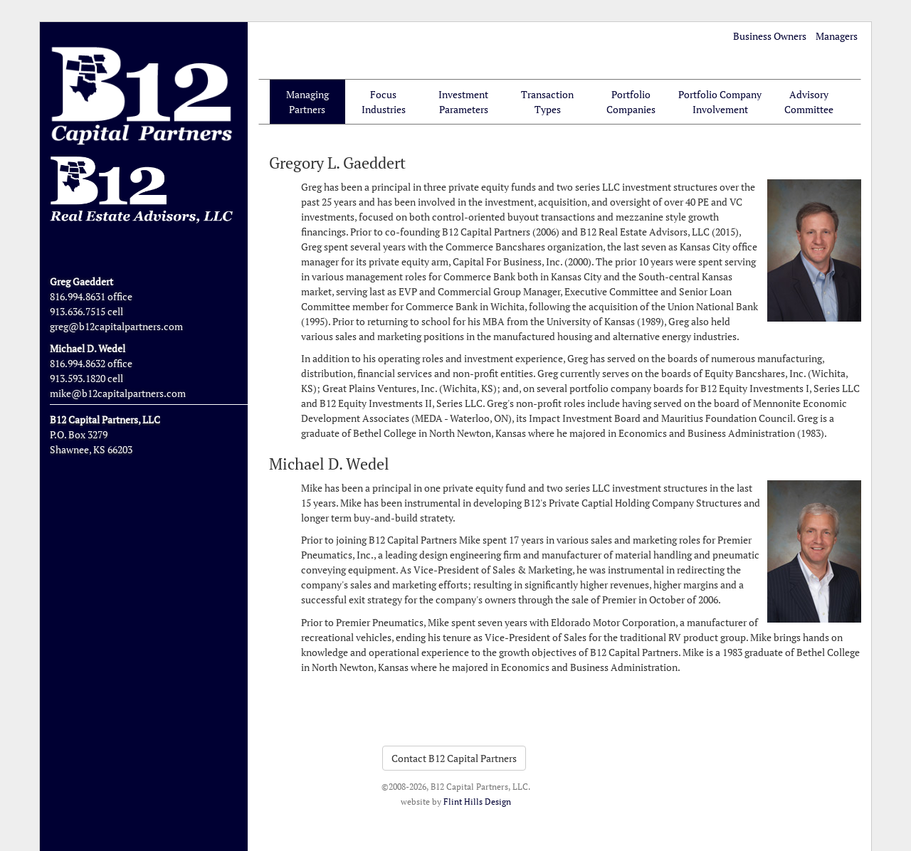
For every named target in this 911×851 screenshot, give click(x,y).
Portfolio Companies (630, 102)
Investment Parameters (463, 102)
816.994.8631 (77, 296)
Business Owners (769, 36)
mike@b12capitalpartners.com (118, 393)
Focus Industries (384, 102)
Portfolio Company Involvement (720, 102)
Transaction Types (547, 102)
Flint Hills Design (477, 801)
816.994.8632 (77, 363)
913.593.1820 (77, 378)
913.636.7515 (77, 311)
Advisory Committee (808, 102)
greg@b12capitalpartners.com (116, 326)
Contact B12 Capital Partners (454, 758)
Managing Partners (307, 102)
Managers (837, 36)
